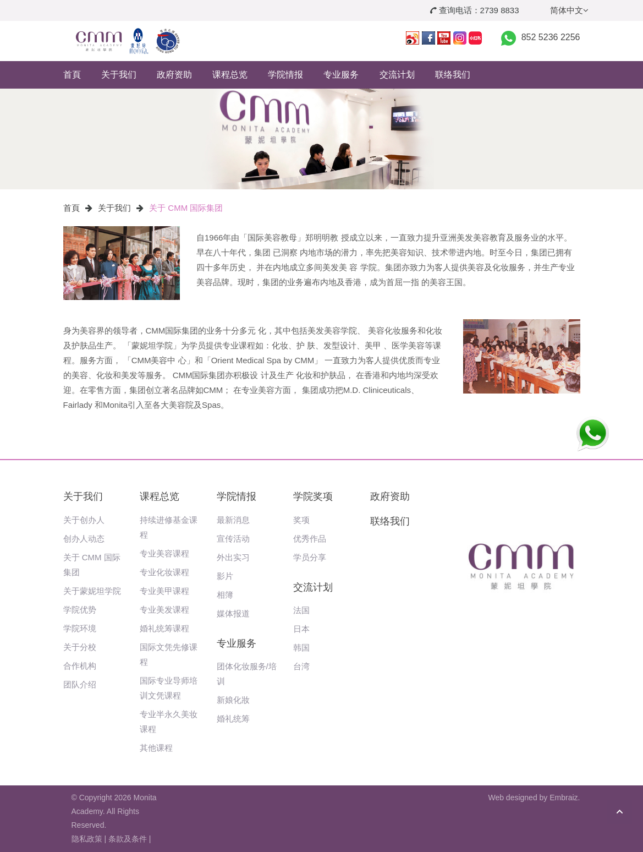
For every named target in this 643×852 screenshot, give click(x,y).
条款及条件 (127, 838)
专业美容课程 (164, 553)
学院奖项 (313, 496)
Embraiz (563, 797)
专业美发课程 (164, 609)
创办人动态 (84, 538)
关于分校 (79, 647)
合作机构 (79, 665)
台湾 (301, 666)
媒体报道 (233, 613)
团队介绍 (79, 684)
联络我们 (452, 74)
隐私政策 (87, 838)
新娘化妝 (233, 699)
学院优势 (79, 609)
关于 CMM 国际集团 (186, 207)
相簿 (225, 594)
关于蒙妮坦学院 (92, 591)
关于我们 (118, 74)
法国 (301, 610)
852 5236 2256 (550, 37)
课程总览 (230, 74)
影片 (225, 576)
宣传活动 (233, 538)
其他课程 (156, 747)
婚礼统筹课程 (164, 628)
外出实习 (233, 557)
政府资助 (174, 74)
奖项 (301, 520)
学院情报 (285, 74)
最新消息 (233, 520)
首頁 (72, 74)
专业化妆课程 (164, 572)
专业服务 (341, 74)
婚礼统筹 (233, 718)
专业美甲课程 (164, 591)
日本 (301, 628)
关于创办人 (84, 520)
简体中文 (569, 10)
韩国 (301, 647)
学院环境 (79, 628)
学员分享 (309, 557)
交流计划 (397, 74)
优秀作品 (309, 538)
